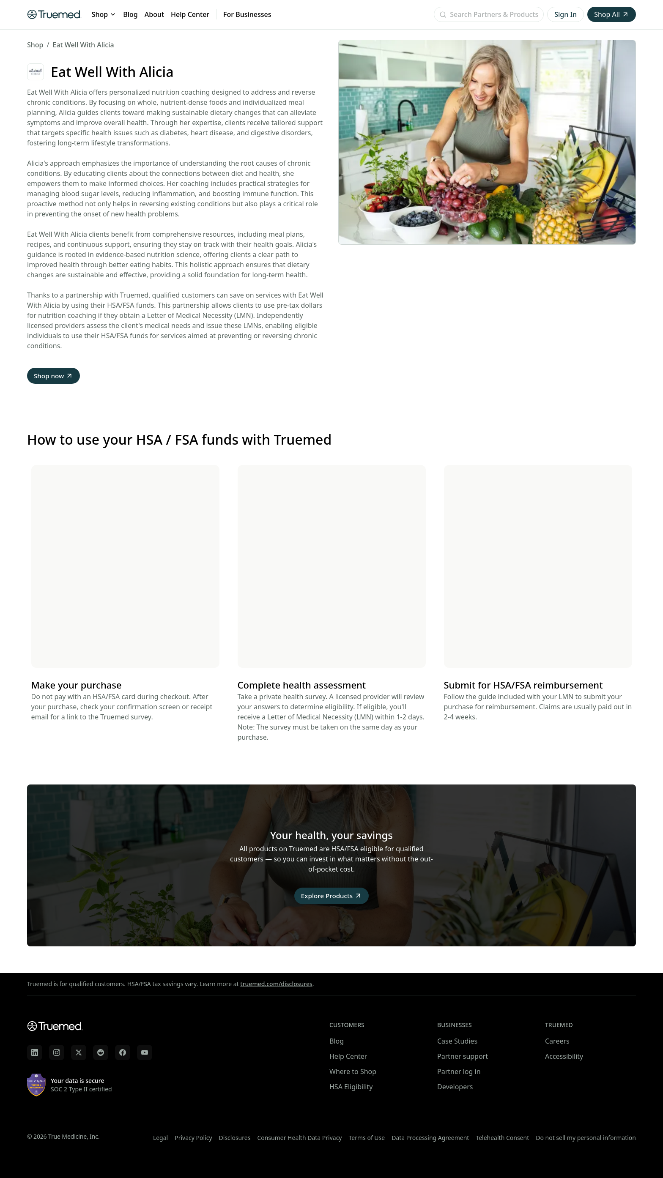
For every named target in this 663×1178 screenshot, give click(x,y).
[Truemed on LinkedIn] (34, 1052)
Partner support (462, 1056)
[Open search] (489, 14)
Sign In (565, 14)
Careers (557, 1041)
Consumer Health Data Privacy (299, 1138)
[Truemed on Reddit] (100, 1052)
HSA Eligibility (351, 1086)
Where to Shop (352, 1071)
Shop (104, 14)
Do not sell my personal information (586, 1138)
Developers (455, 1086)
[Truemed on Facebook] (122, 1052)
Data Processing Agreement (430, 1138)
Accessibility (564, 1056)
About (154, 14)
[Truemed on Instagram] (56, 1052)
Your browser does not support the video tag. (125, 567)
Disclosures (235, 1138)
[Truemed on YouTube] (144, 1052)
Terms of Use (367, 1138)
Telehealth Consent (502, 1138)
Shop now (54, 376)
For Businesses (247, 14)
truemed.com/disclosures (276, 984)
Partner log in (459, 1071)
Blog (130, 14)
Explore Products (331, 897)
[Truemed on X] (78, 1052)
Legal (160, 1138)
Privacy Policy (193, 1138)
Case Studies (457, 1041)
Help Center (190, 14)
